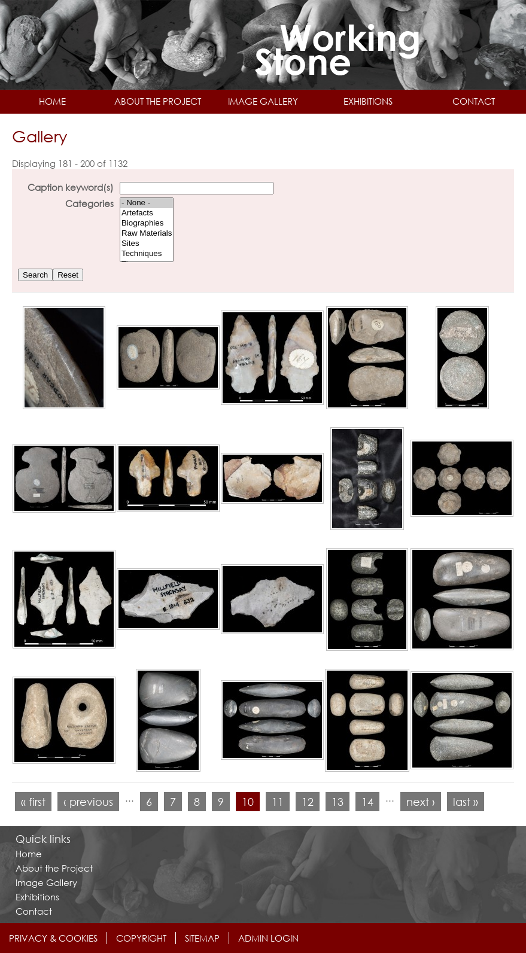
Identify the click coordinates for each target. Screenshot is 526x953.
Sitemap (202, 938)
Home (52, 101)
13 (337, 801)
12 (308, 801)
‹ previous (88, 801)
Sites (146, 244)
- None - (146, 203)
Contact (473, 101)
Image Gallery (263, 101)
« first (33, 801)
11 (278, 801)
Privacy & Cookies (53, 938)
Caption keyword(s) (71, 187)
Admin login (268, 938)
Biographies (146, 223)
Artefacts (146, 213)
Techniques (146, 254)
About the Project (157, 101)
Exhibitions (368, 101)
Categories (89, 203)
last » (465, 801)
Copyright (141, 938)
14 (367, 801)
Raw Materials (146, 234)
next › (420, 801)
